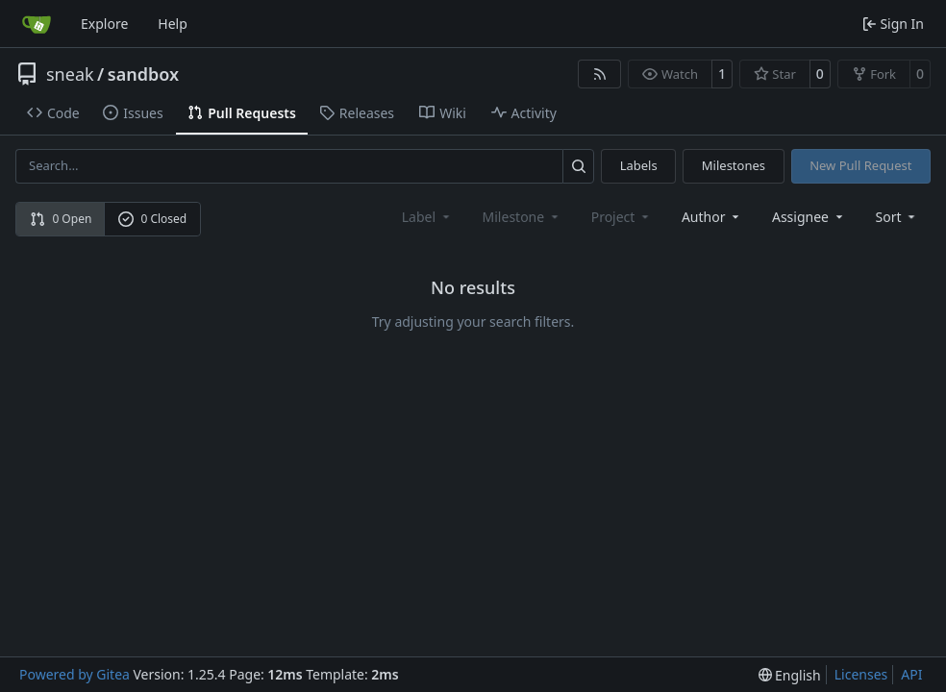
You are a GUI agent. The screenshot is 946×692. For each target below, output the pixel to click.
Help (172, 23)
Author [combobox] (712, 217)
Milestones (733, 165)
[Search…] (578, 166)
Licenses (861, 674)
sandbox (143, 74)
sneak (70, 74)
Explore (104, 23)
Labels (639, 165)
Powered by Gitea (74, 674)
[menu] (897, 216)
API (911, 674)
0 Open (61, 218)
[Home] (36, 24)
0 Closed (152, 218)
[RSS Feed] (600, 74)
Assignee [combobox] (809, 217)
